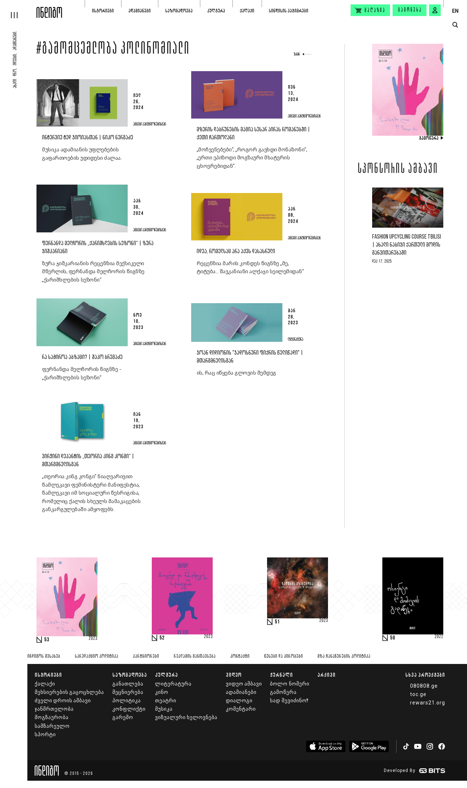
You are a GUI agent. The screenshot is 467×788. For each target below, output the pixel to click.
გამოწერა (410, 10)
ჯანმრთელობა (54, 709)
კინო (161, 692)
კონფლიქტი (129, 709)
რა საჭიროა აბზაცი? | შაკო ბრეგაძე (82, 357)
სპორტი (45, 734)
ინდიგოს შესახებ (43, 656)
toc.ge (418, 694)
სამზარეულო (52, 726)
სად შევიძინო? (289, 701)
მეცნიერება (127, 692)
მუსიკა (164, 709)
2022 (439, 637)
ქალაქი (247, 11)
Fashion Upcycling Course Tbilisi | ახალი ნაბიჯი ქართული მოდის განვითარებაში (406, 245)
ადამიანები (139, 11)
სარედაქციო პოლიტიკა (96, 656)
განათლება (127, 684)
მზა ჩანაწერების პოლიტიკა (343, 656)
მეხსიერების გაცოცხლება (69, 692)
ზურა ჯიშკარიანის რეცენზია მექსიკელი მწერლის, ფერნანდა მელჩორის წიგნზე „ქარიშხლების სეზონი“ (93, 271)
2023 (93, 638)
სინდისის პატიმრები (288, 11)
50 (392, 638)
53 (46, 640)
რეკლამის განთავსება (195, 656)
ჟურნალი (281, 674)
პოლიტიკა (126, 701)
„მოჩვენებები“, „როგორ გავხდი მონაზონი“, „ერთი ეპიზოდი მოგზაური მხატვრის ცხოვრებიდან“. (252, 157)
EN (455, 11)
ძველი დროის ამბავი (63, 701)
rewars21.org (427, 703)
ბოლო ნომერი (289, 684)
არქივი (326, 674)
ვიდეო (234, 674)
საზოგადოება (179, 11)
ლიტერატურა (173, 684)
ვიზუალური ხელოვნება (186, 717)
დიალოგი (239, 701)
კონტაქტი (240, 656)
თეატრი (165, 701)
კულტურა (216, 11)
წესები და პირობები (283, 656)
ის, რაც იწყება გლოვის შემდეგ (236, 373)
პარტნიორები (146, 656)
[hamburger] (18, 9)
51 (277, 622)
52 (162, 638)
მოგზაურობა (52, 717)
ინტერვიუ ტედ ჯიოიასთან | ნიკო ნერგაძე (87, 138)
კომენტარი (241, 709)
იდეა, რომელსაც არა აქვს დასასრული (236, 251)
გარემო (122, 717)
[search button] (455, 25)
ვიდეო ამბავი (244, 684)
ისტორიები (103, 11)
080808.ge (424, 686)
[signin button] (435, 10)
